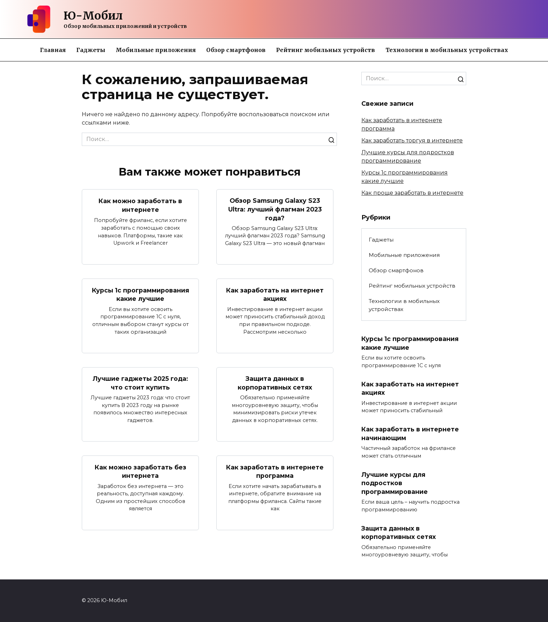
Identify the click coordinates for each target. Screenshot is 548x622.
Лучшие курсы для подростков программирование (394, 483)
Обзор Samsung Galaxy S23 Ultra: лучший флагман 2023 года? (275, 209)
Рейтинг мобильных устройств (325, 49)
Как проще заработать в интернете (412, 193)
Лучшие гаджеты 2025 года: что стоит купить (140, 383)
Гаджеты (90, 49)
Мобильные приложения (156, 49)
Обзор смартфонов (236, 49)
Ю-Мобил (93, 16)
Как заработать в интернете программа (275, 472)
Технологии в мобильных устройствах (446, 49)
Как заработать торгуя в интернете (412, 140)
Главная (53, 49)
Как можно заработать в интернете (140, 205)
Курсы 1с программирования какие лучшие (140, 295)
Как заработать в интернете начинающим (410, 433)
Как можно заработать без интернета (140, 472)
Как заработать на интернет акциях (275, 295)
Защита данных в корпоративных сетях (275, 383)
